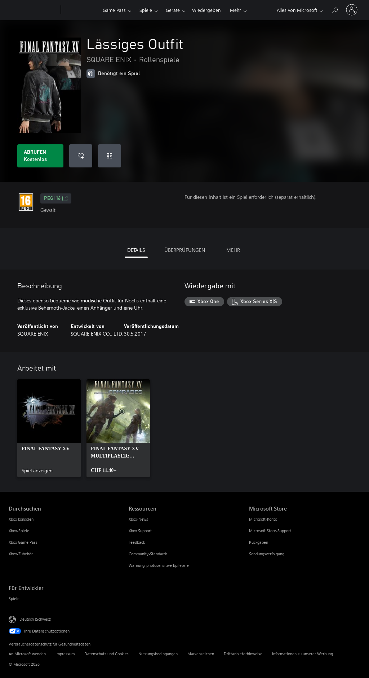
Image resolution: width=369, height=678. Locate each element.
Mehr (235, 10)
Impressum (65, 653)
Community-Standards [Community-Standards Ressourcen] (148, 553)
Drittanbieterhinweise (243, 653)
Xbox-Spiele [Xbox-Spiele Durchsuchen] (19, 530)
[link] (49, 428)
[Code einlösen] (109, 155)
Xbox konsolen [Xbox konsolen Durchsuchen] (21, 519)
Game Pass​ (114, 10)
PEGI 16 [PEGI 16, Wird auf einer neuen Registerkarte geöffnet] (56, 198)
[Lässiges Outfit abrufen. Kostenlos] (40, 155)
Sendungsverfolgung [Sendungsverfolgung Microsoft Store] (266, 553)
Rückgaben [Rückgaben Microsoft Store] (258, 542)
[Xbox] (81, 10)
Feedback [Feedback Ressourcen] (137, 542)
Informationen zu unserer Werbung (302, 653)
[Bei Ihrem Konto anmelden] (351, 9)
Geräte (173, 10)
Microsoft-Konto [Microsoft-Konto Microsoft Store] (263, 519)
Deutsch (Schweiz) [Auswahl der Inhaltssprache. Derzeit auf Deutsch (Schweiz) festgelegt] (35, 619)
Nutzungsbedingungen (158, 653)
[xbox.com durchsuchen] (334, 9)
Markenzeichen (200, 653)
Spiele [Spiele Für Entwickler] (14, 598)
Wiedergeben (206, 10)
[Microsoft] (33, 10)
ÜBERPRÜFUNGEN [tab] (184, 249)
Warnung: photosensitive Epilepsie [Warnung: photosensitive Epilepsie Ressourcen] (159, 565)
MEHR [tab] (233, 249)
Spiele (145, 10)
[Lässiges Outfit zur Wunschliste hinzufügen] (80, 155)
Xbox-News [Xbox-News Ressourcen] (138, 519)
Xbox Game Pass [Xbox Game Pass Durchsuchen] (23, 542)
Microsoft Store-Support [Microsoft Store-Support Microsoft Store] (270, 530)
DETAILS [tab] (136, 249)
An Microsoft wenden (27, 653)
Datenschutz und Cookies (106, 653)
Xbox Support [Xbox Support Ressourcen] (140, 530)
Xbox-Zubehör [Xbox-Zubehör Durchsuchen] (21, 553)
